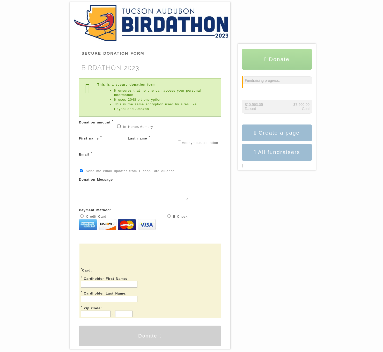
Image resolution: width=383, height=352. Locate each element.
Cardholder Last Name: (104, 296)
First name (102, 141)
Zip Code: (91, 311)
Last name (151, 141)
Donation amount (96, 125)
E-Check (177, 219)
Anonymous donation (198, 143)
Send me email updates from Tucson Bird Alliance (127, 171)
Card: (86, 273)
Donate (150, 339)
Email (102, 157)
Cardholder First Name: (104, 281)
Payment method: (95, 213)
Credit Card (117, 225)
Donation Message (140, 190)
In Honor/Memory (135, 126)
